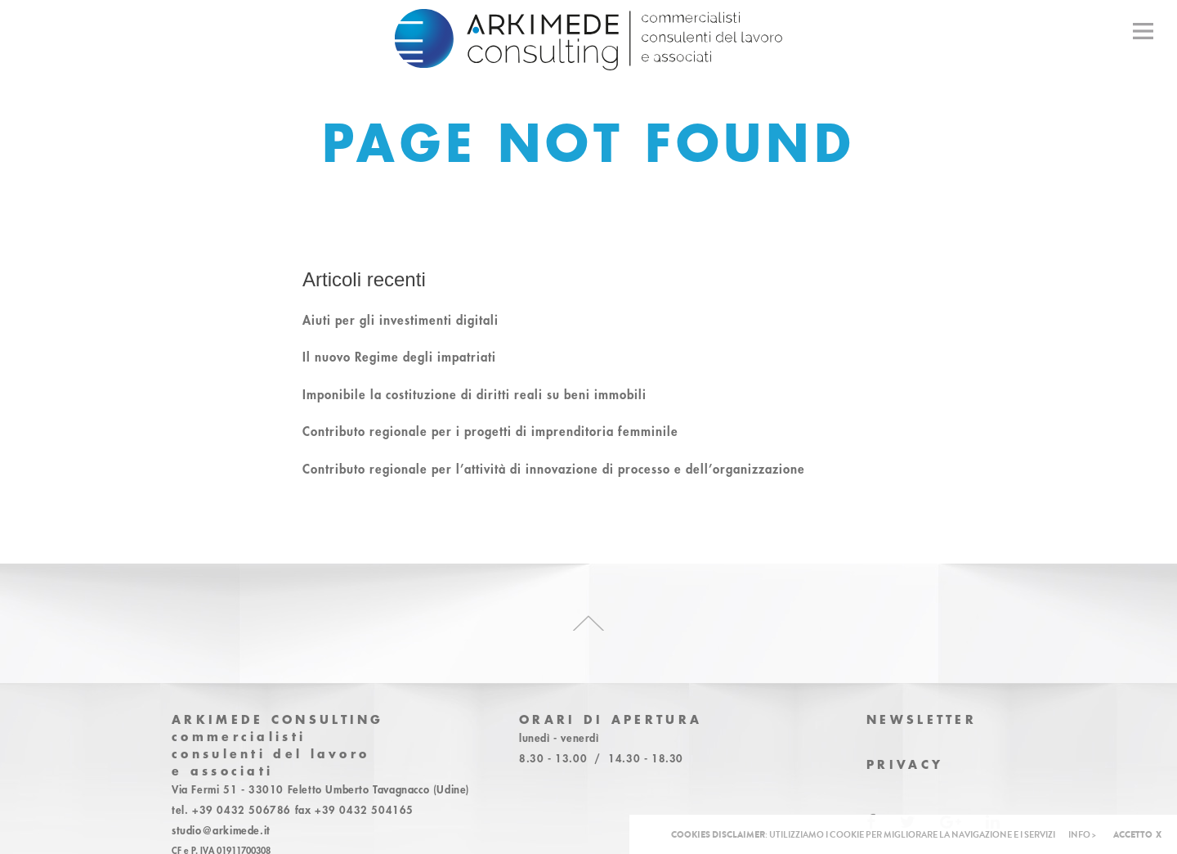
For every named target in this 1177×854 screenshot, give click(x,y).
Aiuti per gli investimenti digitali (400, 320)
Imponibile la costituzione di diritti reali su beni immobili (474, 394)
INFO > (1082, 835)
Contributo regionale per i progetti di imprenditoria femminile (490, 431)
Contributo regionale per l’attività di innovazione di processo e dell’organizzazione (553, 469)
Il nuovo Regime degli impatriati (399, 356)
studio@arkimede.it (221, 830)
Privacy (904, 764)
